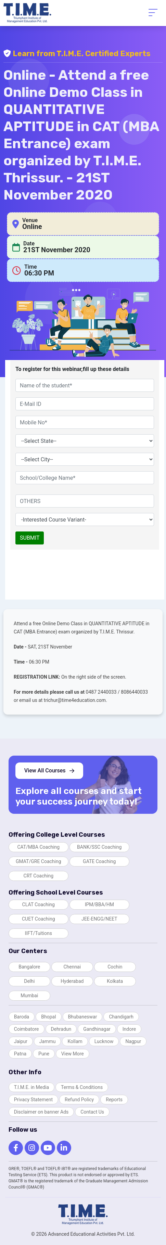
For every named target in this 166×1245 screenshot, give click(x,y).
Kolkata (115, 981)
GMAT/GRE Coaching (38, 861)
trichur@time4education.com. (75, 700)
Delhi (29, 981)
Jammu (47, 1041)
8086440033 (134, 692)
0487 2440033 (102, 692)
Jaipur (20, 1041)
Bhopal (48, 1016)
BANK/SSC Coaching (99, 847)
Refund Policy (79, 1099)
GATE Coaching (99, 861)
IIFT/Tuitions (38, 933)
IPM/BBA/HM (99, 904)
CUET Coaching (38, 919)
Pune (43, 1053)
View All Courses (49, 770)
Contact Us (92, 1112)
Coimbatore (26, 1029)
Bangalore (29, 967)
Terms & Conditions (82, 1087)
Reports (114, 1099)
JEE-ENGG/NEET (99, 919)
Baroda (21, 1016)
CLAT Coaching (38, 904)
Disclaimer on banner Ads (41, 1112)
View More (72, 1053)
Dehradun (61, 1029)
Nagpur (133, 1041)
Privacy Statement (33, 1099)
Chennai (72, 967)
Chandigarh (121, 1016)
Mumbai (29, 995)
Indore (129, 1029)
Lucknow (104, 1041)
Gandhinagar (96, 1029)
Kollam (74, 1041)
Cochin (114, 967)
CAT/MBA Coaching (38, 847)
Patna (20, 1053)
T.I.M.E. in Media (31, 1087)
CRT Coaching (39, 875)
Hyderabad (72, 981)
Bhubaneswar (82, 1016)
